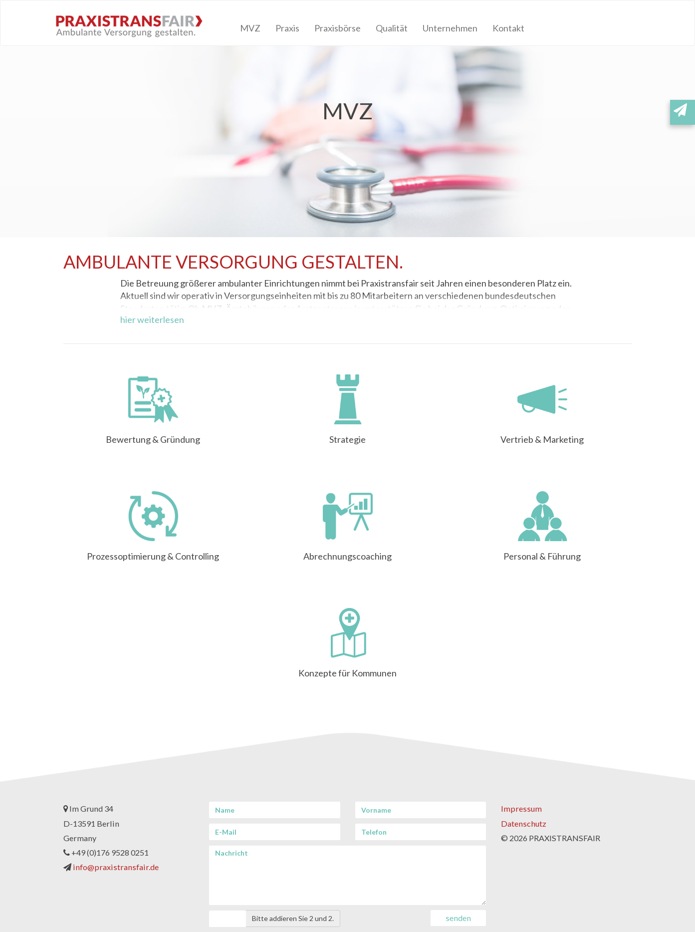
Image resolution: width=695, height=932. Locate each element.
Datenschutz (523, 823)
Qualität (392, 27)
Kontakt (508, 27)
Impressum (521, 808)
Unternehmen (450, 27)
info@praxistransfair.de (116, 867)
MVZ (250, 27)
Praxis (287, 27)
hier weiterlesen (152, 319)
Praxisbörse (337, 27)
